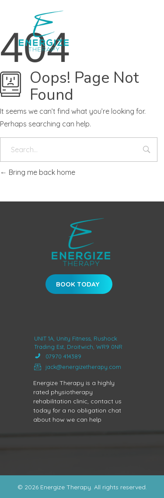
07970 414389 (57, 356)
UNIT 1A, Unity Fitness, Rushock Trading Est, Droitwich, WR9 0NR (78, 343)
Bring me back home (37, 172)
